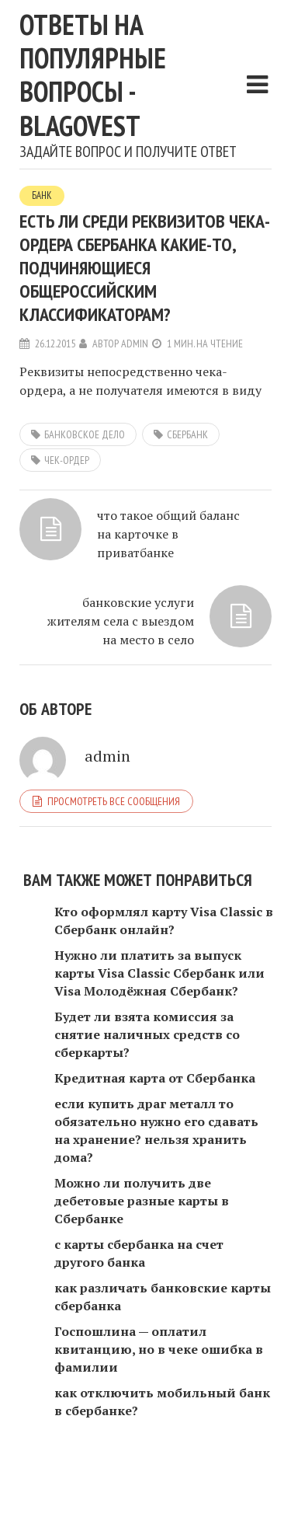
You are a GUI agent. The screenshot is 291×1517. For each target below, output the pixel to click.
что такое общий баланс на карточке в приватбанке (168, 534)
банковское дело (84, 434)
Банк (42, 195)
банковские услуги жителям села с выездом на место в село (120, 621)
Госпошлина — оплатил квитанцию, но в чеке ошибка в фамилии (158, 1349)
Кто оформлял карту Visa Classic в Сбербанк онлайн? (163, 920)
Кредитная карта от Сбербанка (154, 1077)
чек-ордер (66, 460)
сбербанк (187, 434)
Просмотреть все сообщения (113, 801)
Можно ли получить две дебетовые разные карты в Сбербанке (141, 1200)
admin (134, 343)
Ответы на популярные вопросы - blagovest (92, 75)
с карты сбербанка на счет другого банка (138, 1253)
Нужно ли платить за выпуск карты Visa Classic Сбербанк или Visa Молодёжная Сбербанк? (159, 973)
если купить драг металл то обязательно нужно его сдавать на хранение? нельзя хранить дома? (156, 1130)
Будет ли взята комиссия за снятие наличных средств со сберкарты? (147, 1034)
